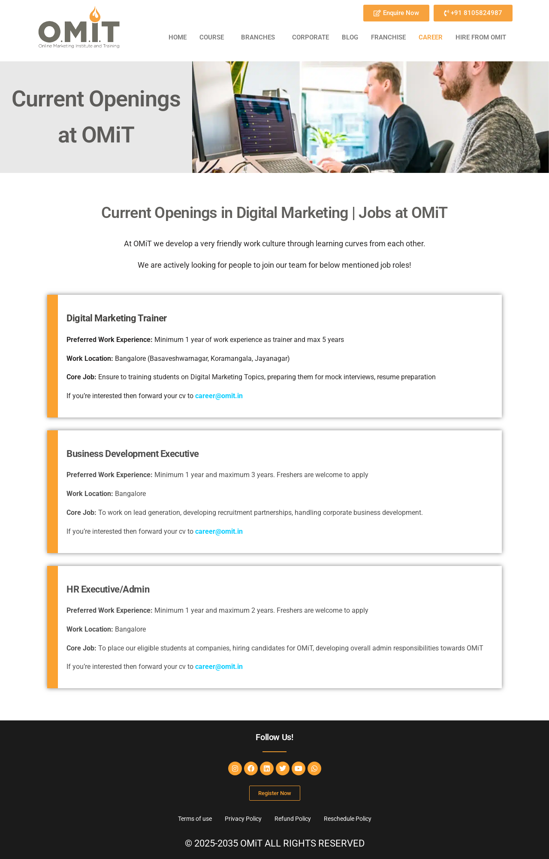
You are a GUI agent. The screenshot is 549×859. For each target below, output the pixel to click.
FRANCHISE (388, 37)
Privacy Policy (243, 818)
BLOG (350, 37)
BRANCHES (258, 37)
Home (178, 37)
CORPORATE (310, 37)
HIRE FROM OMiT (480, 37)
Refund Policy (292, 818)
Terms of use (195, 818)
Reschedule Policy (347, 818)
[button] (214, 37)
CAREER (431, 37)
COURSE (211, 37)
